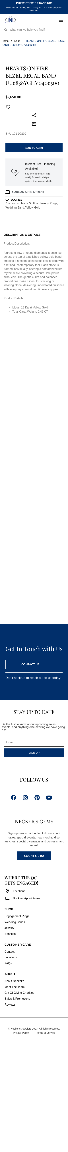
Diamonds (12, 311)
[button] (7, 215)
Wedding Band (14, 315)
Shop (17, 40)
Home (5, 40)
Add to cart (34, 256)
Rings (53, 311)
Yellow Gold (32, 315)
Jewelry (44, 311)
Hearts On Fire (29, 311)
